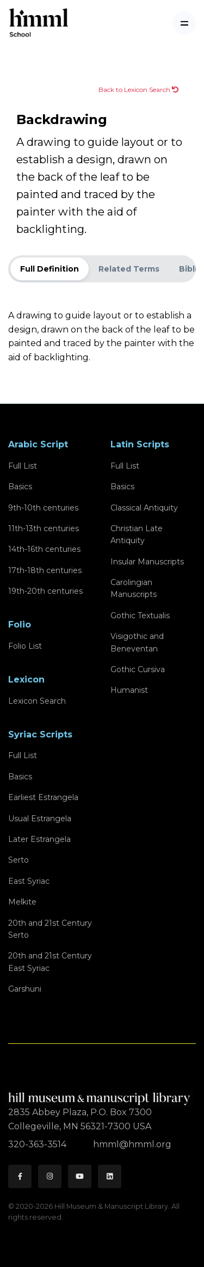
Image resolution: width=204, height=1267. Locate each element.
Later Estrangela (39, 839)
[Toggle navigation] (184, 23)
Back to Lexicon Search (138, 89)
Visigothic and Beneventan (137, 642)
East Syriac (29, 881)
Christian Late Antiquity (136, 534)
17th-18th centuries (45, 570)
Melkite (22, 902)
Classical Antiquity (144, 508)
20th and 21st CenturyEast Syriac (50, 962)
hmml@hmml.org (132, 1144)
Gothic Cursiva (137, 669)
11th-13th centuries (43, 528)
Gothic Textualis (140, 615)
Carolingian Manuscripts (133, 588)
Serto (18, 860)
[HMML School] (38, 23)
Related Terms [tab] (128, 269)
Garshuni (24, 989)
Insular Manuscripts (147, 562)
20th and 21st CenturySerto (50, 929)
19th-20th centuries (45, 591)
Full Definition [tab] (49, 269)
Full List (22, 466)
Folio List (25, 646)
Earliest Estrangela (43, 797)
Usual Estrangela (39, 818)
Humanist (129, 690)
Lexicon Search (37, 701)
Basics (20, 486)
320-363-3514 (38, 1144)
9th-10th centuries (43, 508)
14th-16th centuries (44, 549)
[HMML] (100, 1094)
